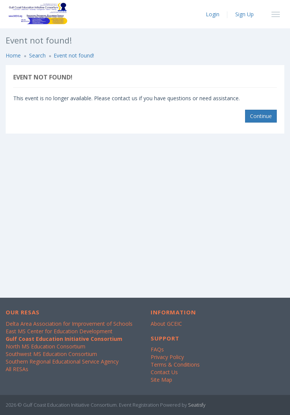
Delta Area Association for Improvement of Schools (69, 323)
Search (37, 55)
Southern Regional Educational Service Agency (62, 361)
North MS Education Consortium (45, 346)
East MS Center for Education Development (59, 331)
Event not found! (74, 55)
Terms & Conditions (175, 364)
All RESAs (17, 369)
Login (212, 14)
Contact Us (164, 372)
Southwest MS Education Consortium (51, 353)
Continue (261, 116)
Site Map (161, 379)
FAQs (157, 349)
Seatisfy (196, 404)
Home (13, 55)
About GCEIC (166, 323)
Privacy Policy (167, 357)
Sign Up (244, 14)
